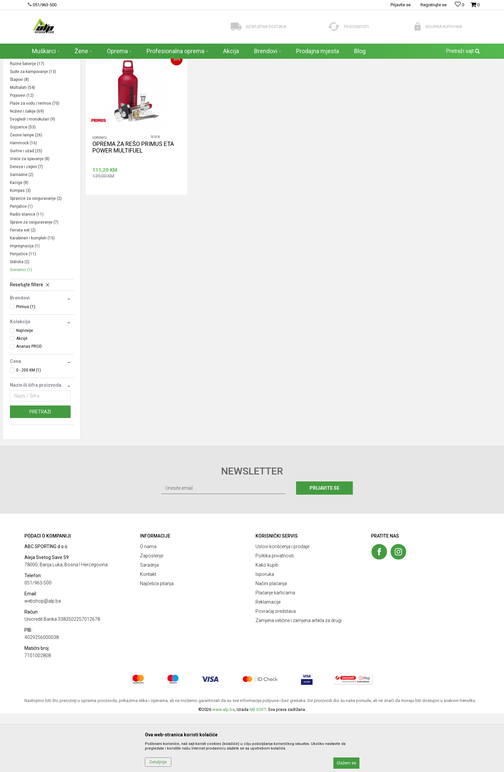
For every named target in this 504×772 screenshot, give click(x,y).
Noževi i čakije (27, 170)
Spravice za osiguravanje (36, 257)
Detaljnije (158, 762)
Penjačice (23, 312)
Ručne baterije (27, 122)
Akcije (21, 397)
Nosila (18, 106)
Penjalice (21, 265)
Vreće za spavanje (30, 217)
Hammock (23, 201)
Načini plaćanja (271, 642)
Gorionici (21, 328)
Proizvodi (70, 63)
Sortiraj (350, 76)
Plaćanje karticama (275, 651)
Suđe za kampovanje (33, 130)
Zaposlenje (151, 614)
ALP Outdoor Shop (40, 63)
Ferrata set (23, 289)
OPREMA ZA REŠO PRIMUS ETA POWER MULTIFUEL (133, 206)
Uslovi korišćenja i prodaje (282, 605)
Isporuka (264, 633)
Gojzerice (23, 186)
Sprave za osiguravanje (34, 281)
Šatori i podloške (28, 98)
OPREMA (92, 63)
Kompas (20, 249)
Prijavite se (324, 546)
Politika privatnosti (274, 614)
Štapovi (19, 138)
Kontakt (148, 633)
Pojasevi (22, 154)
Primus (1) (25, 365)
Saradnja (149, 623)
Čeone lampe (26, 194)
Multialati (22, 146)
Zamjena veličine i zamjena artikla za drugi (298, 679)
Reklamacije (268, 660)
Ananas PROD (29, 405)
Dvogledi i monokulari (32, 178)
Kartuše (20, 114)
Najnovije (24, 389)
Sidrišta (19, 320)
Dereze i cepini (26, 225)
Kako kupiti (266, 623)
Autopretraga (322, 76)
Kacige (19, 241)
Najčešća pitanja (157, 642)
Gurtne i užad (26, 209)
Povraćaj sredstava (275, 670)
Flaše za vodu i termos (34, 162)
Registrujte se (433, 4)
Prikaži (409, 76)
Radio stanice (27, 273)
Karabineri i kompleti (32, 297)
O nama (148, 605)
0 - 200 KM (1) (28, 429)
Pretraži (40, 470)
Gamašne (21, 233)
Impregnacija (25, 304)
